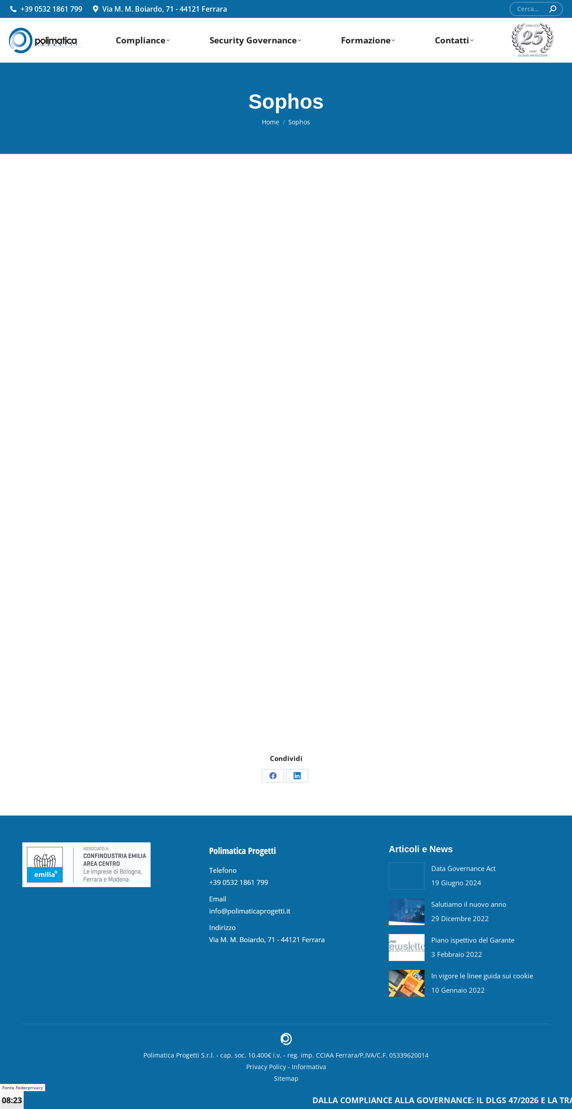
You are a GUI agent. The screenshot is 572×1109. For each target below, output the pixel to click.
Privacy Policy (266, 1066)
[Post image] (407, 876)
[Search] (536, 9)
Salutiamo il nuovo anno (468, 904)
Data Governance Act (463, 868)
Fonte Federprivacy (22, 1087)
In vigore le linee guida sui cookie (482, 975)
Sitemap (286, 1078)
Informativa (309, 1066)
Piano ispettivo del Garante (472, 939)
